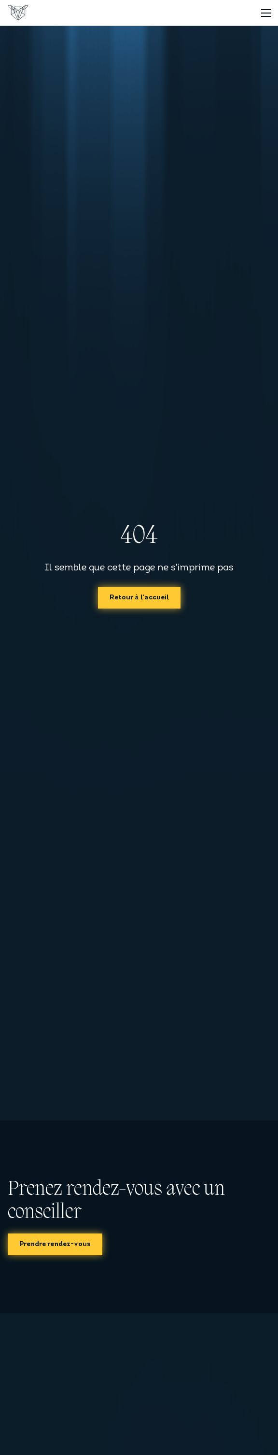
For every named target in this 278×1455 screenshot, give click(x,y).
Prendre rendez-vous (55, 1244)
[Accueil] (18, 13)
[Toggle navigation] (266, 12)
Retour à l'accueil (139, 597)
